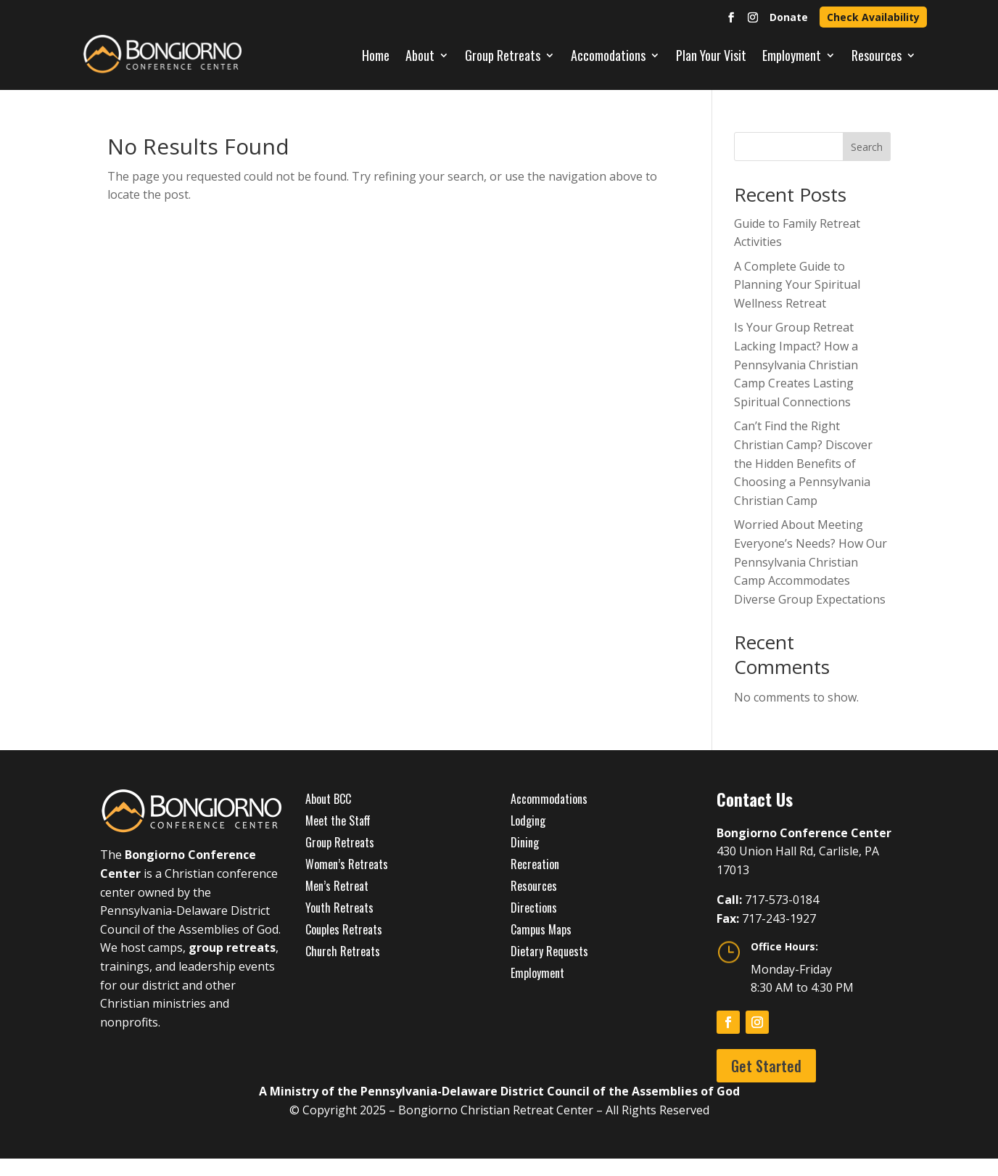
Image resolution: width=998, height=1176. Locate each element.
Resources (876, 55)
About (419, 55)
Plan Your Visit (711, 55)
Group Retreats (502, 55)
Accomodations (608, 55)
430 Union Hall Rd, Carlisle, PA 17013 (804, 851)
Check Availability (873, 17)
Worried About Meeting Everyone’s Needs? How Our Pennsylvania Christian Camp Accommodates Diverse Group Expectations (810, 561)
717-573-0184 (782, 900)
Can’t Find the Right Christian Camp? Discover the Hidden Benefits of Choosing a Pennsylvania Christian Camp (803, 463)
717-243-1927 (779, 918)
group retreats (232, 947)
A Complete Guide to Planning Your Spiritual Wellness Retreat (797, 284)
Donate (789, 17)
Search (867, 147)
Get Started (766, 1066)
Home (375, 55)
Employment (791, 55)
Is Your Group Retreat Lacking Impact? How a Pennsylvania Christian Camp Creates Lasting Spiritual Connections (796, 364)
